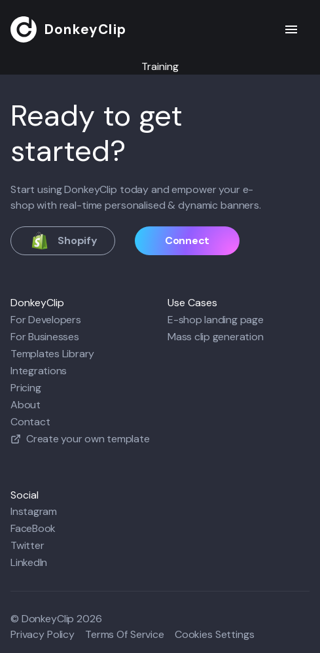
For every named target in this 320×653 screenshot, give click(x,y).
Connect (187, 240)
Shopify (62, 241)
